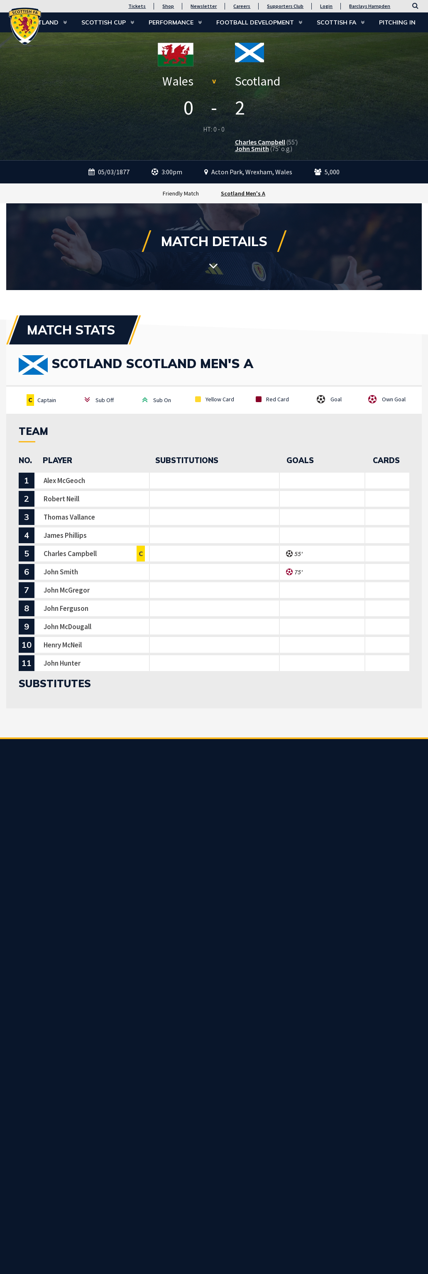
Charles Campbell (260, 142)
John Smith (252, 148)
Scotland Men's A (243, 193)
